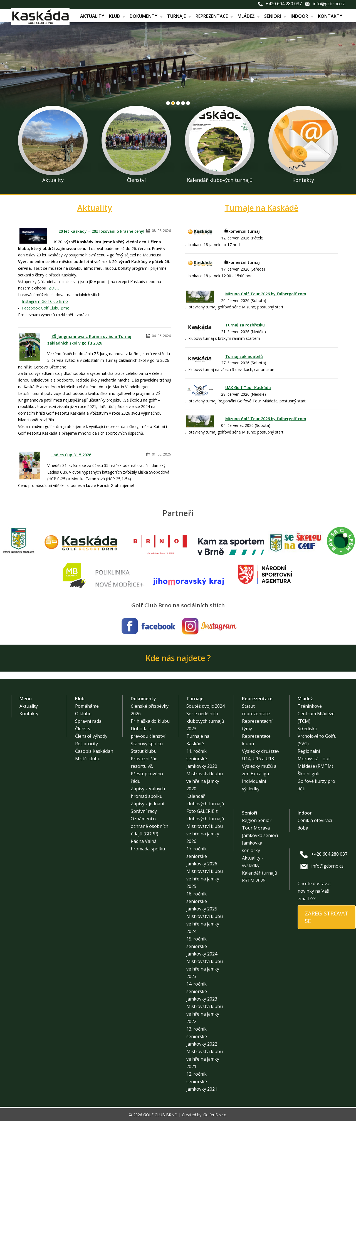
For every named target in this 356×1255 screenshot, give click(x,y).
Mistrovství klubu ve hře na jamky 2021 (204, 1192)
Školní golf (309, 907)
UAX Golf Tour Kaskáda (248, 387)
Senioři (275, 16)
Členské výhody (91, 870)
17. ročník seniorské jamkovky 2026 (201, 990)
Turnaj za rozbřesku (245, 325)
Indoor (302, 16)
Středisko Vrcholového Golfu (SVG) (317, 869)
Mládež (248, 16)
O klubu (83, 847)
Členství (83, 862)
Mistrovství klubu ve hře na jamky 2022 (204, 1147)
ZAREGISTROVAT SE (326, 1050)
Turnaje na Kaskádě (261, 207)
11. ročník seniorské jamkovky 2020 (201, 892)
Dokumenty (146, 16)
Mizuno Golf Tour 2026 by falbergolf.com (265, 293)
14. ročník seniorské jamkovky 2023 (201, 1125)
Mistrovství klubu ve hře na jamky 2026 (204, 967)
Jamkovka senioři (260, 969)
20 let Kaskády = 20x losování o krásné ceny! (101, 231)
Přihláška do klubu (150, 855)
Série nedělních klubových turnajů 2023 (205, 854)
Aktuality (92, 16)
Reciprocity (86, 877)
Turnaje (179, 16)
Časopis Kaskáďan (94, 885)
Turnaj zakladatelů (244, 356)
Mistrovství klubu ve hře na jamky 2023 (204, 1102)
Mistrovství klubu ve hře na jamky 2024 (204, 1057)
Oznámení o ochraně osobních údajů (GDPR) (149, 960)
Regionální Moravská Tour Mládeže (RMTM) (315, 892)
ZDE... (54, 288)
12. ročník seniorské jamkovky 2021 (201, 1215)
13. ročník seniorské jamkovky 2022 (201, 1170)
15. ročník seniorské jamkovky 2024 (201, 1080)
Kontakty (330, 16)
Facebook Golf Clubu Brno (46, 308)
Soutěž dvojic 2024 (205, 840)
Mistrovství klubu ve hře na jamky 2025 (204, 1012)
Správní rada (88, 855)
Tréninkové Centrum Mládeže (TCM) (316, 847)
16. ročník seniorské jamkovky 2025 (201, 1035)
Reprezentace (214, 16)
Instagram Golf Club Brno (45, 301)
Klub (117, 16)
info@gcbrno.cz (329, 4)
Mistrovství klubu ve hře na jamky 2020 (204, 914)
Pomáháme (87, 840)
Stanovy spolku (147, 877)
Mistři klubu (87, 892)
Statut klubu (144, 885)
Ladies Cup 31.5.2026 (71, 454)
